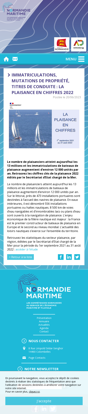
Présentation (44, 318)
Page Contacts (37, 357)
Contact (44, 331)
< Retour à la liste (20, 257)
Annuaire (44, 321)
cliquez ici (34, 391)
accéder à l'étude (26, 249)
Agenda (44, 328)
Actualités (44, 324)
